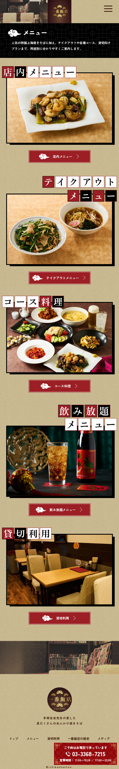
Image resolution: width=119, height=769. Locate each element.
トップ (13, 738)
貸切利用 (53, 738)
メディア (104, 738)
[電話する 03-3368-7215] (85, 754)
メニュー (33, 738)
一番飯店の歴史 (79, 738)
